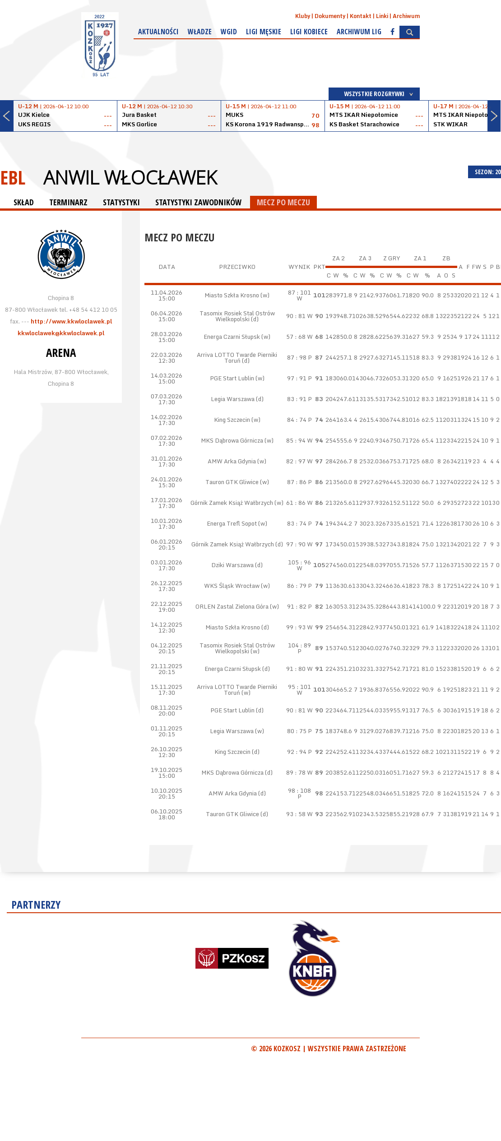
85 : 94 (296, 440)
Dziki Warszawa (232, 565)
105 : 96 (299, 562)
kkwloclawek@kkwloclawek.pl (61, 333)
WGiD (229, 32)
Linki (382, 16)
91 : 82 (296, 606)
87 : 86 (296, 482)
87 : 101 (299, 292)
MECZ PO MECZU (283, 202)
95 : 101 (299, 687)
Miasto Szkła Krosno (231, 295)
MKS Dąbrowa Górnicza (232, 440)
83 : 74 (296, 523)
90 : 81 (296, 316)
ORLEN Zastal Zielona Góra (232, 606)
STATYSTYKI (121, 202)
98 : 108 (299, 790)
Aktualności (158, 32)
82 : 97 (296, 461)
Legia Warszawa (233, 399)
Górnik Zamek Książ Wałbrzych (231, 503)
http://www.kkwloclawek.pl (71, 321)
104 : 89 (299, 645)
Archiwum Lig (359, 32)
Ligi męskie (263, 32)
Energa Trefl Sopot (232, 523)
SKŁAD (24, 202)
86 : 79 (296, 586)
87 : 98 (296, 357)
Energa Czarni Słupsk (232, 337)
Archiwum (406, 16)
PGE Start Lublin (232, 378)
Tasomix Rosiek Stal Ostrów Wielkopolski (237, 316)
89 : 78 (296, 772)
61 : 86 (296, 503)
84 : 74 (296, 420)
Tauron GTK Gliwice (232, 482)
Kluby (302, 16)
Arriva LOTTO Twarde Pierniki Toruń (237, 357)
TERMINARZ (68, 202)
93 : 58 (296, 814)
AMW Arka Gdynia (232, 461)
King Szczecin (232, 420)
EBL (12, 177)
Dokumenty (330, 16)
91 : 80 (296, 669)
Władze (200, 32)
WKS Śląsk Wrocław (232, 586)
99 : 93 (296, 627)
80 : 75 (296, 731)
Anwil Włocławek (130, 177)
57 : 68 (296, 337)
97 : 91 (296, 378)
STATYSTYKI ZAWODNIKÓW (198, 202)
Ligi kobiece (309, 32)
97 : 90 (296, 544)
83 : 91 (296, 399)
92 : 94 (296, 752)
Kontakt (360, 16)
